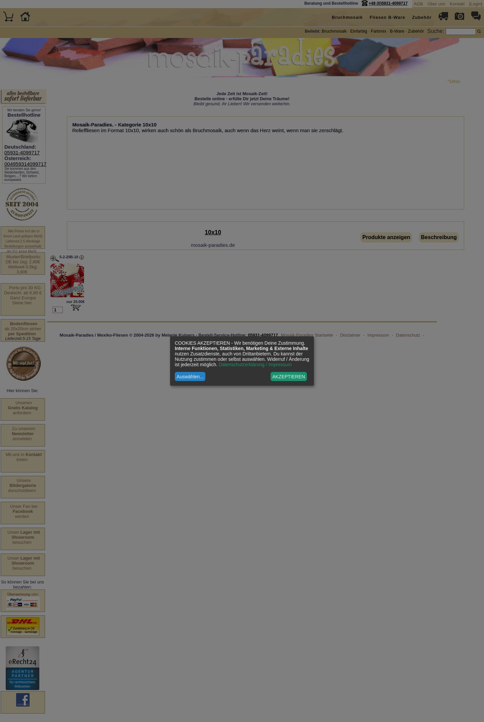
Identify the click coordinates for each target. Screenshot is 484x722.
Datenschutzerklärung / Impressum (255, 364)
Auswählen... (190, 376)
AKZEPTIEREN (288, 376)
